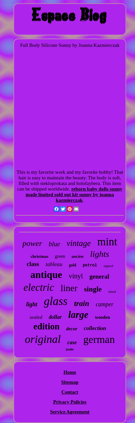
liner (68, 288)
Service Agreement (69, 411)
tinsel (112, 291)
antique (46, 274)
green (60, 256)
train (81, 303)
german (99, 339)
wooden (102, 317)
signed (108, 266)
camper (105, 304)
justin (70, 349)
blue (54, 244)
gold (72, 265)
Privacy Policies (69, 402)
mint (107, 242)
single (93, 289)
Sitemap (70, 382)
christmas (39, 256)
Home (69, 372)
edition (47, 326)
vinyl (76, 276)
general (99, 276)
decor (71, 328)
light (31, 304)
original (43, 339)
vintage (79, 243)
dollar (55, 317)
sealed (36, 317)
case (72, 342)
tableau (54, 264)
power (32, 243)
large (78, 314)
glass (56, 301)
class (33, 263)
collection (95, 328)
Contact (69, 392)
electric (39, 287)
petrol (90, 265)
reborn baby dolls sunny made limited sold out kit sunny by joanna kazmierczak (74, 194)
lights (99, 254)
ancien (77, 256)
